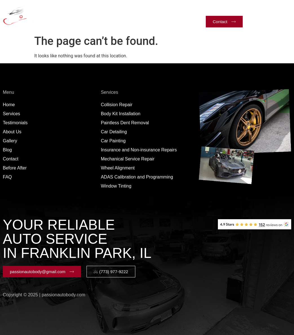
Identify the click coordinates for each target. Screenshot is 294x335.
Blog (118, 22)
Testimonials (121, 9)
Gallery (181, 9)
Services (85, 9)
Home (55, 9)
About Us (154, 9)
